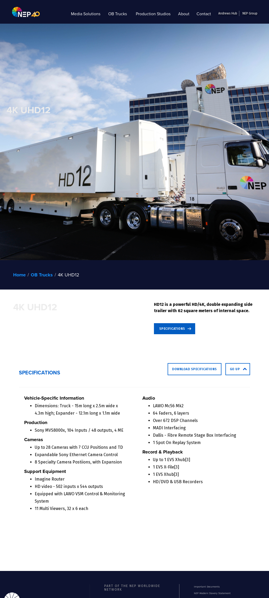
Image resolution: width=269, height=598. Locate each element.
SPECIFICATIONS (172, 329)
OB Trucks (42, 274)
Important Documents (207, 586)
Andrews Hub (227, 13)
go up (235, 369)
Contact (203, 14)
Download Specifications (194, 369)
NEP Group (249, 13)
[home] (22, 13)
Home (19, 274)
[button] (85, 13)
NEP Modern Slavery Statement (212, 593)
